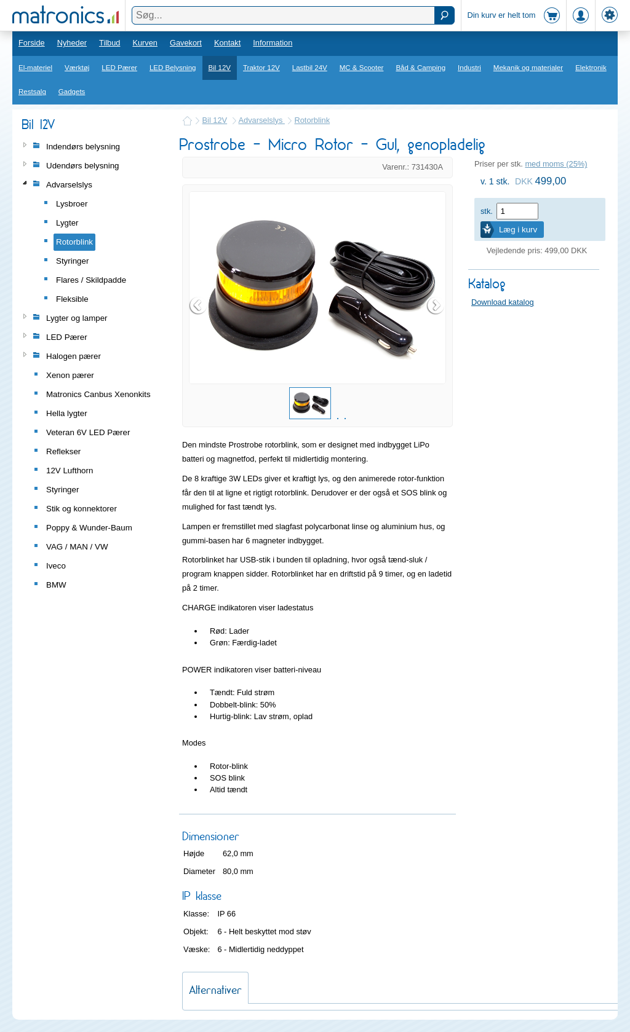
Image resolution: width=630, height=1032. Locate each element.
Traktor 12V (261, 67)
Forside (31, 42)
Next (436, 305)
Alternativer (215, 990)
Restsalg (32, 91)
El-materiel (35, 67)
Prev (199, 305)
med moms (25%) (556, 163)
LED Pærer (119, 67)
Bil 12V (220, 67)
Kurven (145, 42)
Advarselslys (262, 120)
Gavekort (186, 42)
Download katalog (502, 302)
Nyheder (72, 42)
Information (272, 42)
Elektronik (591, 67)
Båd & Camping (420, 67)
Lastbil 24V (309, 67)
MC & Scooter (362, 67)
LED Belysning (173, 67)
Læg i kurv (518, 229)
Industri (469, 67)
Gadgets (72, 91)
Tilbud (109, 42)
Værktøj (77, 67)
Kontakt (227, 42)
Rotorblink (312, 120)
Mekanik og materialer (528, 67)
